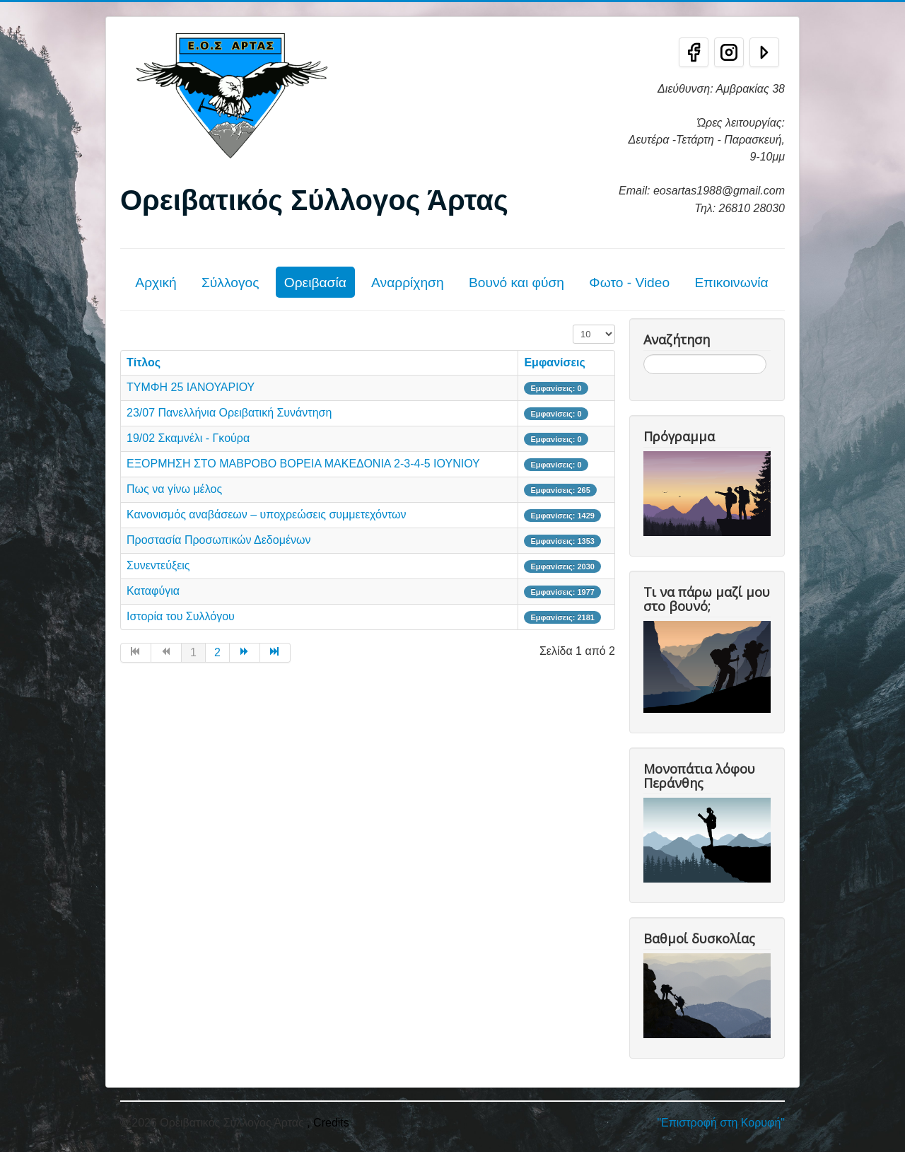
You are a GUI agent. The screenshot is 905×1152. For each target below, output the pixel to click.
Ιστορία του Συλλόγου (181, 616)
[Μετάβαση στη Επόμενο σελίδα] (245, 653)
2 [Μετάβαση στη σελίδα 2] (217, 652)
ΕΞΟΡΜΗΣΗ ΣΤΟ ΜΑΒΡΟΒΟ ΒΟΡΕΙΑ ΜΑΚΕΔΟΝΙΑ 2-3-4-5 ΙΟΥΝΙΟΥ (303, 464)
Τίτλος (143, 362)
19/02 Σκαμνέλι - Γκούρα (188, 438)
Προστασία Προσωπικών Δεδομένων (219, 540)
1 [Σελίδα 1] (193, 652)
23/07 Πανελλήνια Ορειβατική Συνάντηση (229, 413)
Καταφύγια (153, 591)
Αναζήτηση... (643, 354)
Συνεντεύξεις (158, 565)
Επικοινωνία (731, 282)
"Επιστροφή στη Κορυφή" (721, 1123)
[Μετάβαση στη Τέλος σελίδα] (275, 653)
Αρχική (155, 282)
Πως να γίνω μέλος (174, 489)
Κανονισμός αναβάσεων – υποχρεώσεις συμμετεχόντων (267, 514)
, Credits (328, 1123)
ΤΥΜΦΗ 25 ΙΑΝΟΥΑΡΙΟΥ (191, 387)
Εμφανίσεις (554, 362)
